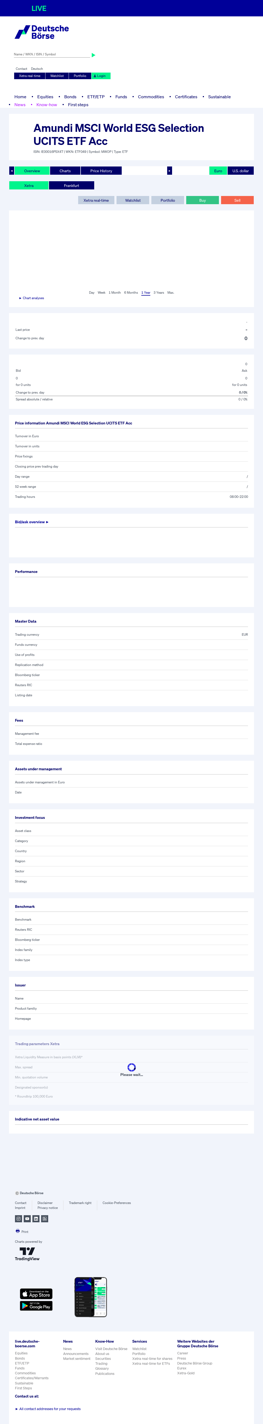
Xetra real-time (29, 76)
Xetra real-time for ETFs (151, 1363)
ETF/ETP (96, 97)
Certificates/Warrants (31, 1378)
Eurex (181, 1368)
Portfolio (80, 76)
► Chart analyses (31, 298)
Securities (103, 1358)
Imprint (20, 1208)
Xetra (28, 185)
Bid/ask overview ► (32, 521)
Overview (32, 170)
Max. (170, 292)
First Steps (23, 1388)
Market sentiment (76, 1358)
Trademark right (80, 1203)
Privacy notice (48, 1208)
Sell (237, 200)
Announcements (75, 1353)
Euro (218, 170)
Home (20, 97)
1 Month (115, 292)
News (20, 105)
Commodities (151, 97)
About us (102, 1353)
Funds (121, 97)
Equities (45, 97)
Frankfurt (71, 185)
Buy (202, 200)
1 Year (145, 292)
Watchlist (57, 76)
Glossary (102, 1368)
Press (181, 1358)
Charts (65, 170)
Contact (21, 69)
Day (91, 292)
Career (182, 1353)
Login (99, 76)
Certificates (186, 97)
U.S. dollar (241, 170)
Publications (104, 1373)
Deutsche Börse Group (194, 1363)
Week (101, 292)
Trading (101, 1363)
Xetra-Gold (186, 1373)
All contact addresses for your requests (48, 1409)
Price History (101, 170)
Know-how (46, 105)
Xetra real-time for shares (152, 1358)
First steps (78, 105)
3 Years (159, 292)
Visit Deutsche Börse (111, 1348)
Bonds (70, 97)
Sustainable (219, 97)
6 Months (131, 292)
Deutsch (37, 69)
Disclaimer (45, 1203)
